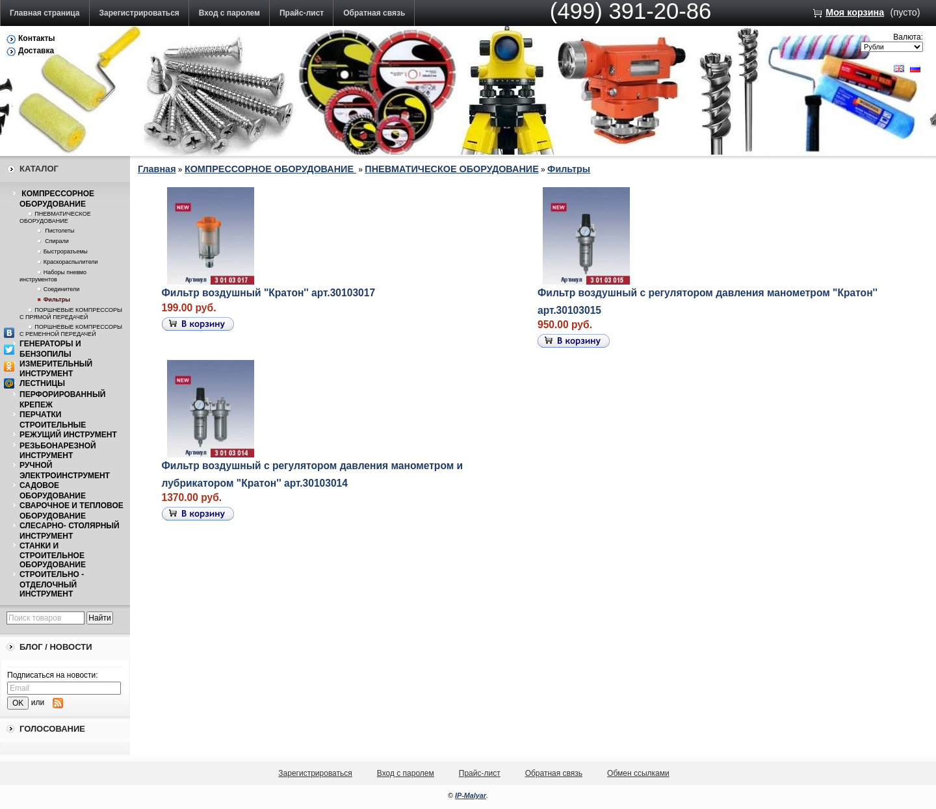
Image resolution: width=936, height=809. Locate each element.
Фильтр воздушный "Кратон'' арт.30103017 (269, 292)
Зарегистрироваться (139, 13)
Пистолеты (59, 230)
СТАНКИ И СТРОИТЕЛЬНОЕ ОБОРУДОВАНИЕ (53, 555)
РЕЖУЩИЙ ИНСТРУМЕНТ (68, 434)
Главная (157, 169)
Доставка (36, 50)
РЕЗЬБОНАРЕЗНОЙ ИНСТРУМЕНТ (58, 451)
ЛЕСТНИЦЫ (42, 383)
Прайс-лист (302, 13)
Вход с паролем (229, 13)
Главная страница (45, 13)
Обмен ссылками (638, 773)
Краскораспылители (71, 262)
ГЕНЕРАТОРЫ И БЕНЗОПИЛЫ (50, 349)
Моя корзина (855, 12)
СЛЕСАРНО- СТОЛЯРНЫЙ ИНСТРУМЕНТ (70, 531)
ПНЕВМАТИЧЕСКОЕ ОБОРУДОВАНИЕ (55, 217)
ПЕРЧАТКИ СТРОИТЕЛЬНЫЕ (53, 420)
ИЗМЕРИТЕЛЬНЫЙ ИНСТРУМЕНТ (56, 369)
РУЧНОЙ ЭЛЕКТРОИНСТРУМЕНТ (65, 470)
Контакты (36, 38)
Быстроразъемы (66, 251)
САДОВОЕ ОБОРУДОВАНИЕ (53, 490)
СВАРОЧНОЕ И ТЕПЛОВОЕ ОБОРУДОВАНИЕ (72, 510)
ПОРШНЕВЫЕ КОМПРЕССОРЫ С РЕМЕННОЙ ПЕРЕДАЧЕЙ (71, 330)
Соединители (62, 289)
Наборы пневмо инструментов (53, 276)
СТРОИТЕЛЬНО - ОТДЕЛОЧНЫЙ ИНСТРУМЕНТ (52, 584)
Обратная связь (374, 13)
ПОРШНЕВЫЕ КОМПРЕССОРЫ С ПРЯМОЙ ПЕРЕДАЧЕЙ (71, 313)
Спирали (56, 241)
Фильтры (57, 299)
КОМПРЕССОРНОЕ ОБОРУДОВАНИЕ (57, 199)
